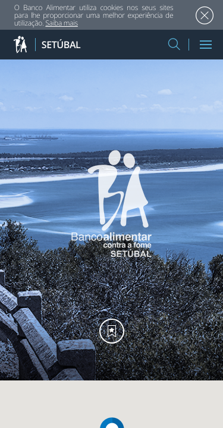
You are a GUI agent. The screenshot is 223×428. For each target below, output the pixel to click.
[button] (174, 45)
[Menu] (206, 44)
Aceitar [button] (204, 15)
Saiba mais (61, 23)
